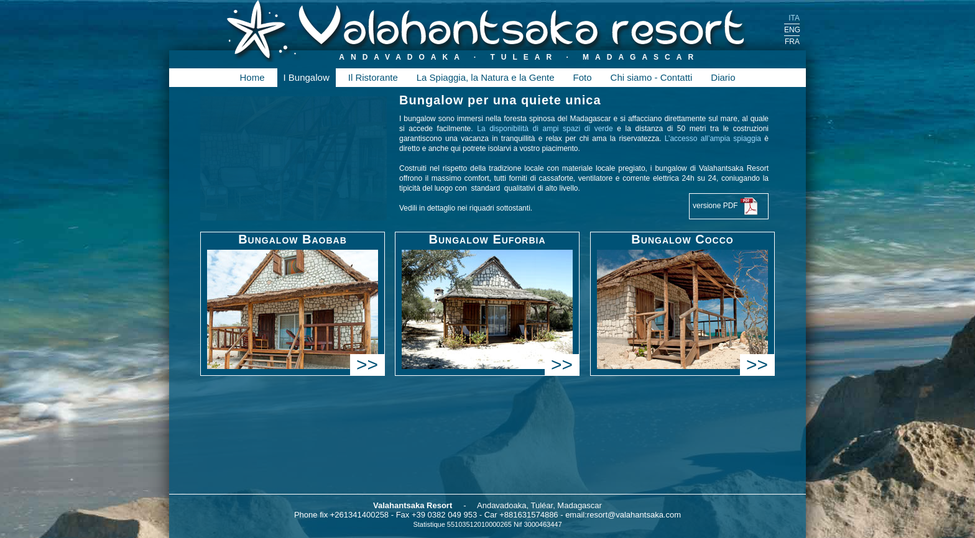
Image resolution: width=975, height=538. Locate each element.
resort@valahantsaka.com (634, 514)
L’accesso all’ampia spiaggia (715, 138)
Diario (723, 77)
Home (251, 77)
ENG (792, 29)
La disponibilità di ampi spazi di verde (547, 128)
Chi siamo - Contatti (652, 77)
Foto (582, 77)
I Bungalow (307, 77)
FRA (792, 41)
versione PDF (726, 206)
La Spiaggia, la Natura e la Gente (486, 77)
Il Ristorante (373, 77)
